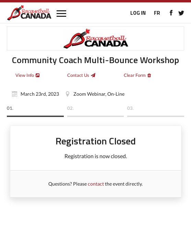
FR (157, 13)
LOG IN (138, 13)
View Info (24, 75)
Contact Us (78, 75)
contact (96, 184)
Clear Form (135, 75)
